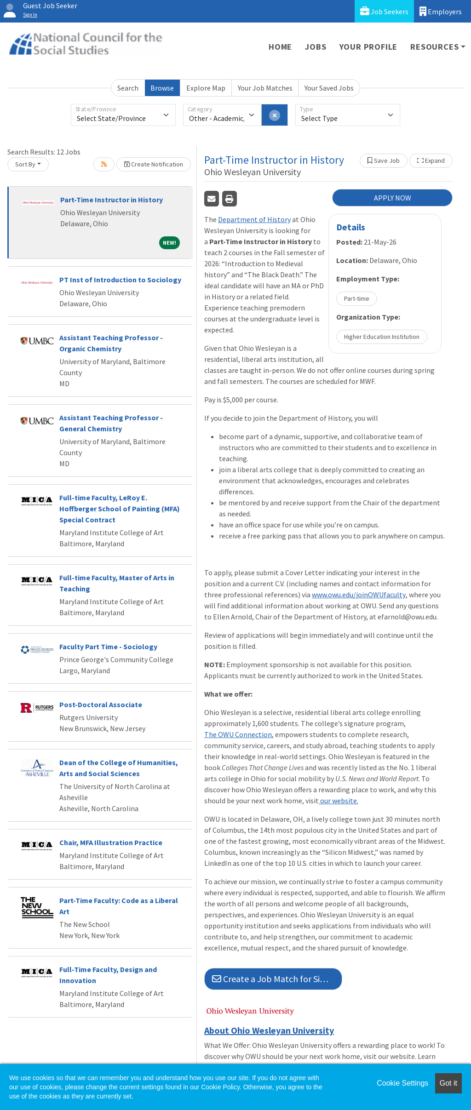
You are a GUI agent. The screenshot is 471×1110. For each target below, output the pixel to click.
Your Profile (368, 46)
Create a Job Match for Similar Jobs (277, 978)
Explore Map (205, 87)
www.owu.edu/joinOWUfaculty (359, 594)
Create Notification (153, 164)
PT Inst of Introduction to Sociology (120, 279)
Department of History (254, 219)
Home (280, 46)
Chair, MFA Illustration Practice (110, 842)
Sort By (25, 164)
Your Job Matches (265, 87)
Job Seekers (384, 11)
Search (127, 87)
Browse (162, 87)
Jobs (315, 46)
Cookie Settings (402, 1083)
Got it (448, 1083)
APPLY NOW (392, 197)
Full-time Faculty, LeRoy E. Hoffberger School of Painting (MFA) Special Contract (119, 508)
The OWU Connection (238, 734)
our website (338, 800)
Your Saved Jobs (329, 87)
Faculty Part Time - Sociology (108, 646)
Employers (440, 11)
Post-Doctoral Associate (100, 704)
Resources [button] (434, 46)
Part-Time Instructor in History (111, 199)
